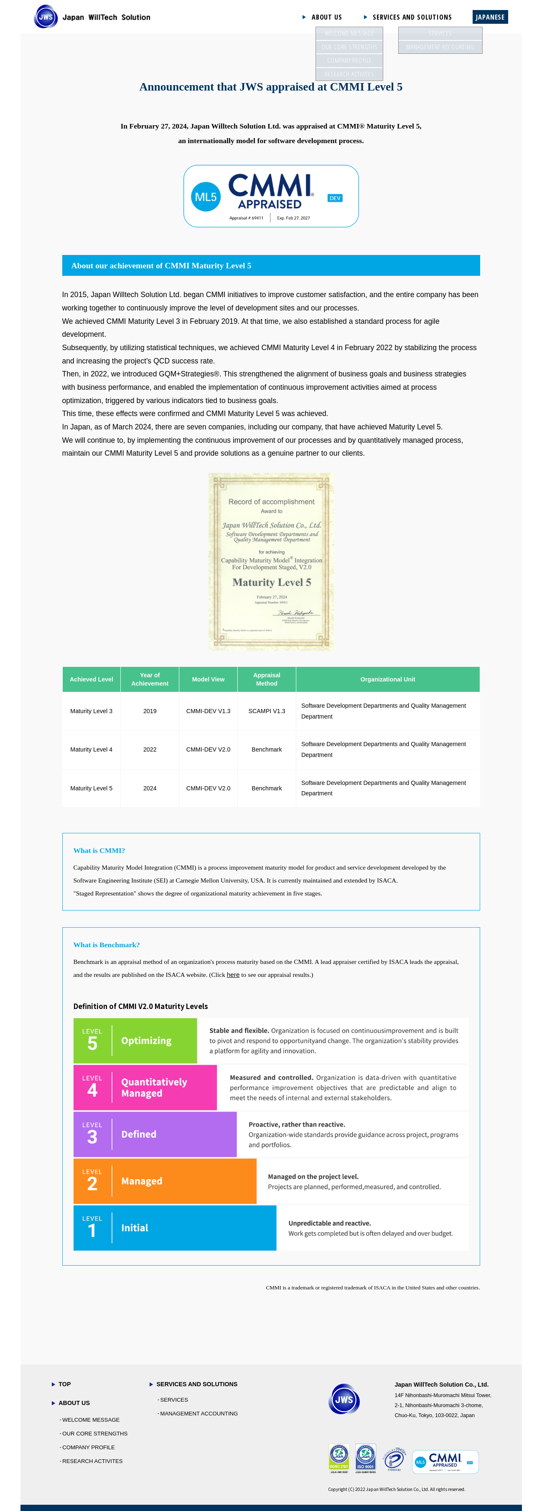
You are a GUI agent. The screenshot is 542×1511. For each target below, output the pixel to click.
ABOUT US (327, 17)
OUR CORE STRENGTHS (94, 1433)
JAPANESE (490, 17)
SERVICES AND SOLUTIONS (412, 17)
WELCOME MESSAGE (91, 1420)
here (233, 974)
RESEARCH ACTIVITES (92, 1461)
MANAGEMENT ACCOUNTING (199, 1413)
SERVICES (174, 1400)
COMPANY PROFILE (88, 1447)
